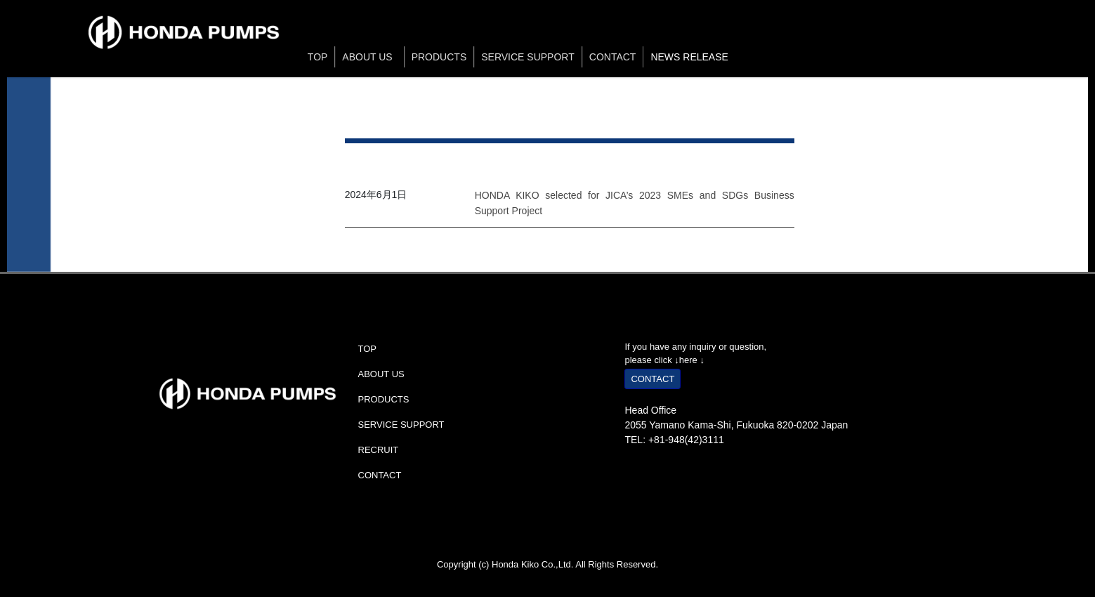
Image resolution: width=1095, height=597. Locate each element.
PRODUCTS (439, 57)
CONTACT (612, 57)
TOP (318, 57)
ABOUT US (369, 57)
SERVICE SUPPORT (528, 57)
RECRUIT (378, 450)
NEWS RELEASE (689, 57)
